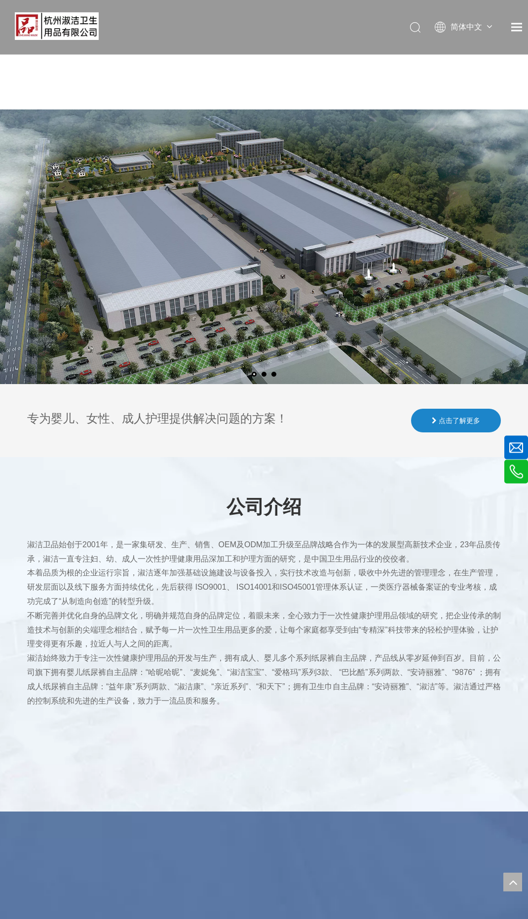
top (512, 882)
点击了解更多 (456, 420)
